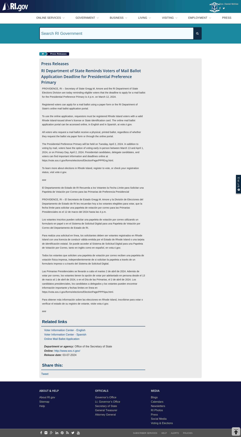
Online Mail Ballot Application (61, 339)
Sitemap (44, 401)
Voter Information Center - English (64, 330)
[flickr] (46, 433)
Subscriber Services (145, 433)
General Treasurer (106, 410)
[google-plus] (51, 433)
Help (42, 406)
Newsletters (158, 406)
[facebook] (41, 433)
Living (142, 17)
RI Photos (157, 410)
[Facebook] (219, 8)
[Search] (197, 33)
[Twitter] (224, 8)
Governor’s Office (105, 397)
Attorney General (105, 414)
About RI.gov (47, 397)
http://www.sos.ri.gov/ (67, 350)
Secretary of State (106, 406)
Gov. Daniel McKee (228, 4)
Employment (197, 17)
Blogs (154, 397)
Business (117, 17)
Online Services (48, 17)
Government (85, 17)
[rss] (67, 433)
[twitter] (72, 433)
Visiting (168, 17)
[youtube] (78, 433)
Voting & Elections (162, 423)
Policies (188, 433)
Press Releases (58, 54)
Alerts (175, 433)
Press (226, 17)
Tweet (45, 374)
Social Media (159, 418)
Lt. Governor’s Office (107, 401)
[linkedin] (56, 433)
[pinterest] (62, 433)
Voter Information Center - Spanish (65, 334)
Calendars (157, 401)
